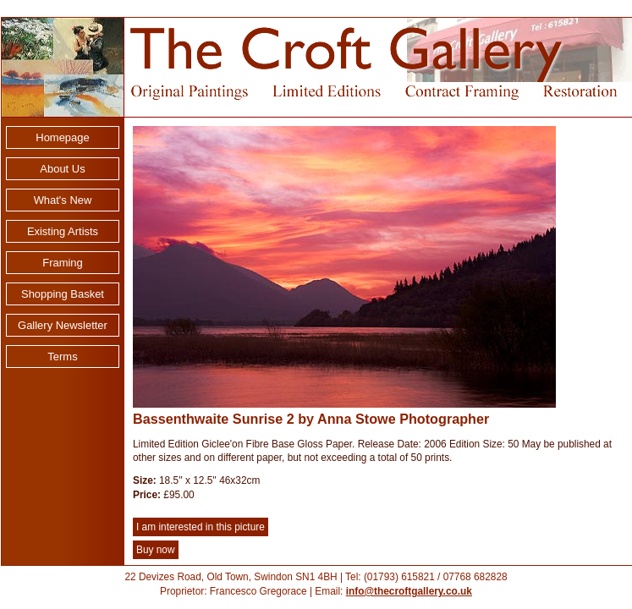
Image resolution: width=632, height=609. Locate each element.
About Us (62, 168)
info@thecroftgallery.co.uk (409, 591)
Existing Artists (62, 231)
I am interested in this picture (200, 527)
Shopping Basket (62, 294)
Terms (62, 356)
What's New (63, 200)
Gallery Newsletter (62, 325)
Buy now (155, 550)
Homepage (62, 137)
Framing (62, 262)
